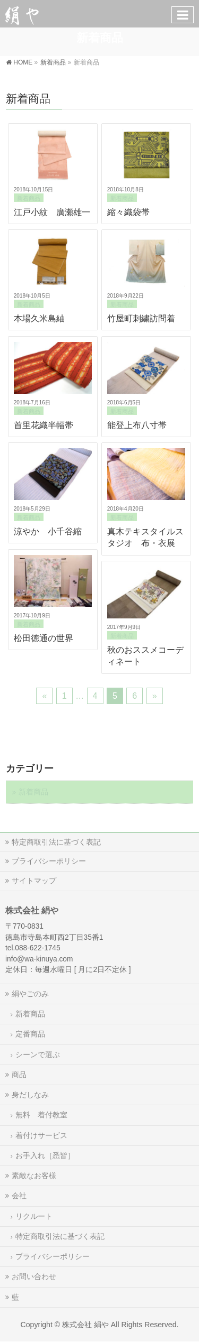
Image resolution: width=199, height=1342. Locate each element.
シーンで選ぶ (37, 1054)
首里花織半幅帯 (43, 425)
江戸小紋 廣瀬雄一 (52, 212)
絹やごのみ (30, 993)
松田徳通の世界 (43, 638)
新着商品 (28, 198)
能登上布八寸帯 (137, 425)
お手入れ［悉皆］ (45, 1155)
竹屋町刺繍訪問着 (141, 318)
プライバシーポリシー (49, 861)
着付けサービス (41, 1135)
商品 (19, 1074)
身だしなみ (30, 1094)
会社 (19, 1195)
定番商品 (30, 1034)
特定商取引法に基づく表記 (56, 842)
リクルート (34, 1216)
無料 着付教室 (41, 1114)
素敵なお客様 (34, 1175)
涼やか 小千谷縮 (48, 531)
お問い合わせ (34, 1276)
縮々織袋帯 (128, 212)
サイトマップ (34, 880)
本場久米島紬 (39, 318)
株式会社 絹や (85, 1324)
